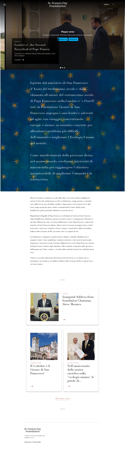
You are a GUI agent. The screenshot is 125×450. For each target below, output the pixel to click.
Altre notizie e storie (62, 398)
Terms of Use (27, 442)
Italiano (106, 4)
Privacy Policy (37, 442)
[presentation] (3, 34)
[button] (61, 68)
